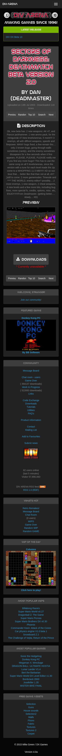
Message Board (31, 370)
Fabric (31, 723)
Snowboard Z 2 (31, 634)
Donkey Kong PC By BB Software (31, 335)
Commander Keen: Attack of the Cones (31, 628)
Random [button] (22, 114)
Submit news (31, 443)
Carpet (30, 733)
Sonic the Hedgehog (31, 656)
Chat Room (31, 514)
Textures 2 (31, 730)
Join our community (31, 299)
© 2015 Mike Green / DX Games (31, 744)
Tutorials (31, 407)
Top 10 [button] (31, 114)
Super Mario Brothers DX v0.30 (31, 621)
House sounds (31, 710)
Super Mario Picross (31, 618)
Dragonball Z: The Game (31, 615)
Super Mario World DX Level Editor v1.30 (31, 676)
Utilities (31, 410)
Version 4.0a (31, 752)
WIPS (31, 521)
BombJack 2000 (31, 679)
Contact (31, 426)
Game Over (31, 380)
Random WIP (31, 528)
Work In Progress (31, 387)
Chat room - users (31, 377)
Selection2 (31, 714)
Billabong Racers (31, 608)
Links (31, 393)
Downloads (31, 403)
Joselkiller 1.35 (31, 682)
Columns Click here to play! (31, 569)
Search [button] (41, 114)
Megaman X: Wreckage (31, 662)
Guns (31, 707)
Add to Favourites (31, 436)
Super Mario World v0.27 (31, 611)
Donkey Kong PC (31, 659)
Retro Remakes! (31, 508)
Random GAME (31, 531)
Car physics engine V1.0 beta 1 (31, 631)
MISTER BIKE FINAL (31, 685)
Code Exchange (31, 400)
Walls (31, 717)
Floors (31, 720)
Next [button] (51, 114)
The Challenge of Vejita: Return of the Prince (31, 638)
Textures (31, 727)
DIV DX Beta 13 (14, 37)
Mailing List (31, 430)
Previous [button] (12, 114)
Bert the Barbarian (31, 672)
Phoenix (31, 624)
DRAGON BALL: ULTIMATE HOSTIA (31, 666)
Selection (31, 704)
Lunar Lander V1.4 (31, 669)
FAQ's (31, 413)
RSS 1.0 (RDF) (31, 490)
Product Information (31, 420)
